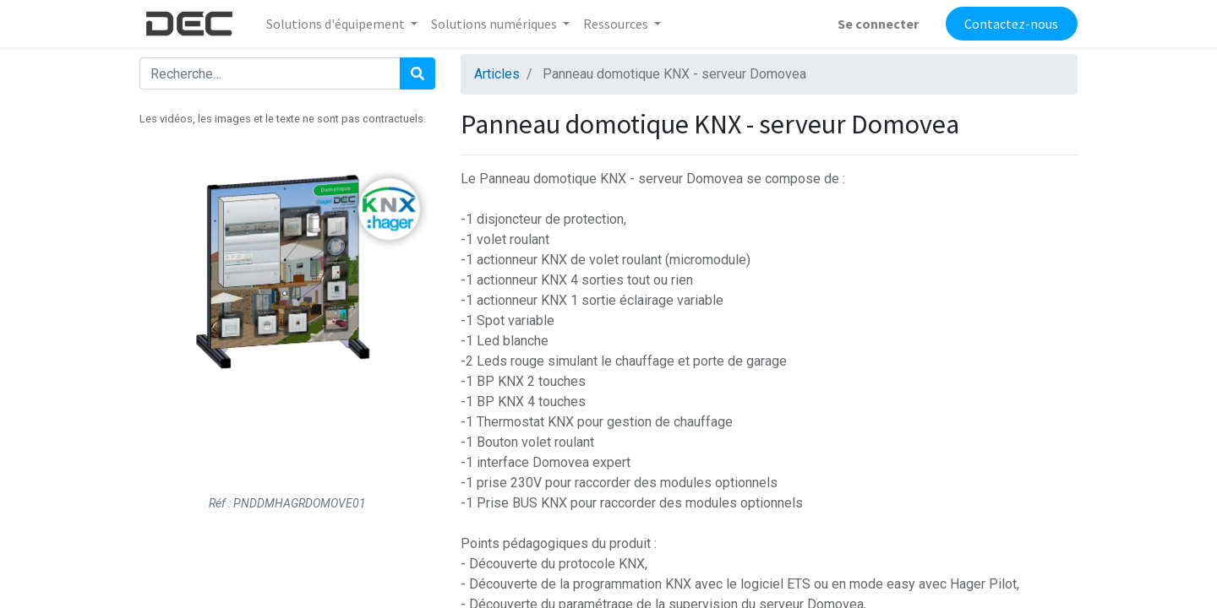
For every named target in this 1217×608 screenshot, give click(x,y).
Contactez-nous (1011, 23)
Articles (497, 74)
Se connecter (878, 23)
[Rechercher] (417, 73)
